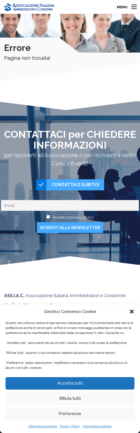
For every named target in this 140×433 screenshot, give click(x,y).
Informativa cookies (42, 426)
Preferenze (70, 413)
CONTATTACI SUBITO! (67, 184)
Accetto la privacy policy (73, 217)
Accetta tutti (70, 383)
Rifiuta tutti (70, 398)
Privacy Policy (70, 426)
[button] (131, 311)
